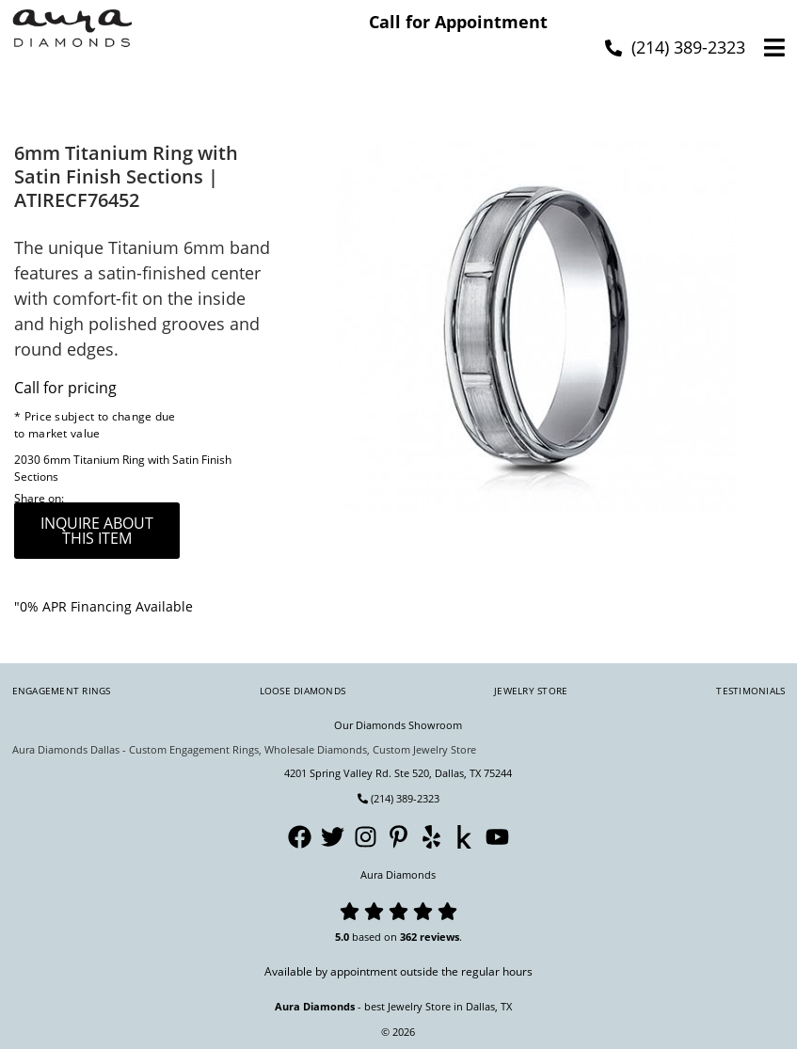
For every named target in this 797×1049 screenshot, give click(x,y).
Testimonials (750, 690)
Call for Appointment (458, 21)
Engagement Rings (61, 690)
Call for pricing (65, 387)
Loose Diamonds (303, 690)
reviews (439, 937)
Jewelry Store (530, 690)
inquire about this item (96, 530)
